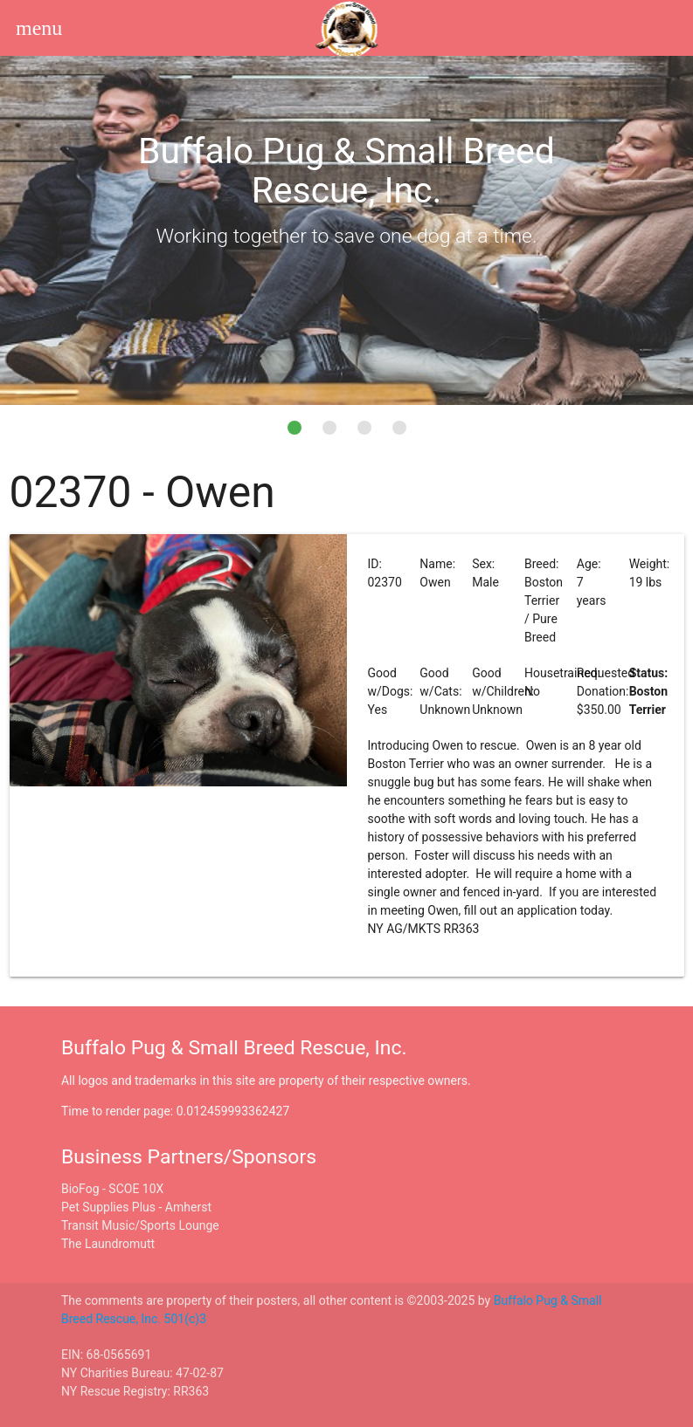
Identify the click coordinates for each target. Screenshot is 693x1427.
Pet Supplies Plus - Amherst (136, 1207)
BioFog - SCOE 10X (112, 1189)
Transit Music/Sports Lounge (140, 1225)
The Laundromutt (108, 1244)
